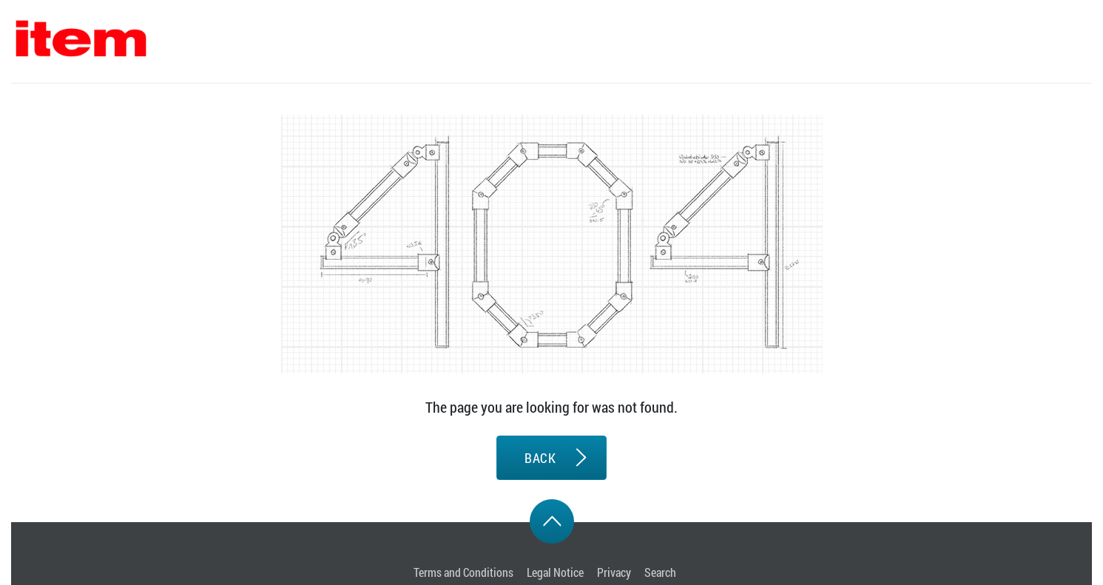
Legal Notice (555, 572)
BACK (540, 458)
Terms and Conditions (463, 572)
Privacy (614, 572)
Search (660, 572)
